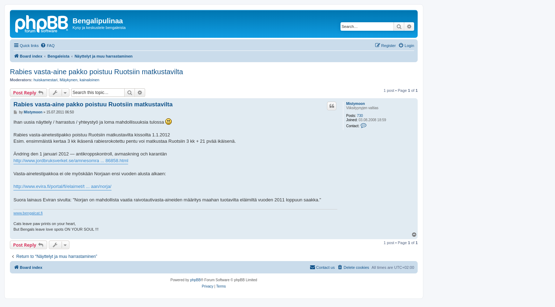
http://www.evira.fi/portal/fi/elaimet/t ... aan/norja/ (62, 186)
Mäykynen (69, 80)
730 (360, 116)
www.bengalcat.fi (28, 213)
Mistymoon (355, 104)
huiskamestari (46, 80)
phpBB (195, 280)
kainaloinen (89, 80)
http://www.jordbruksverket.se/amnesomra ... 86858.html (70, 160)
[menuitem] (47, 45)
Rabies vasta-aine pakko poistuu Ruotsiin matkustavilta (96, 72)
